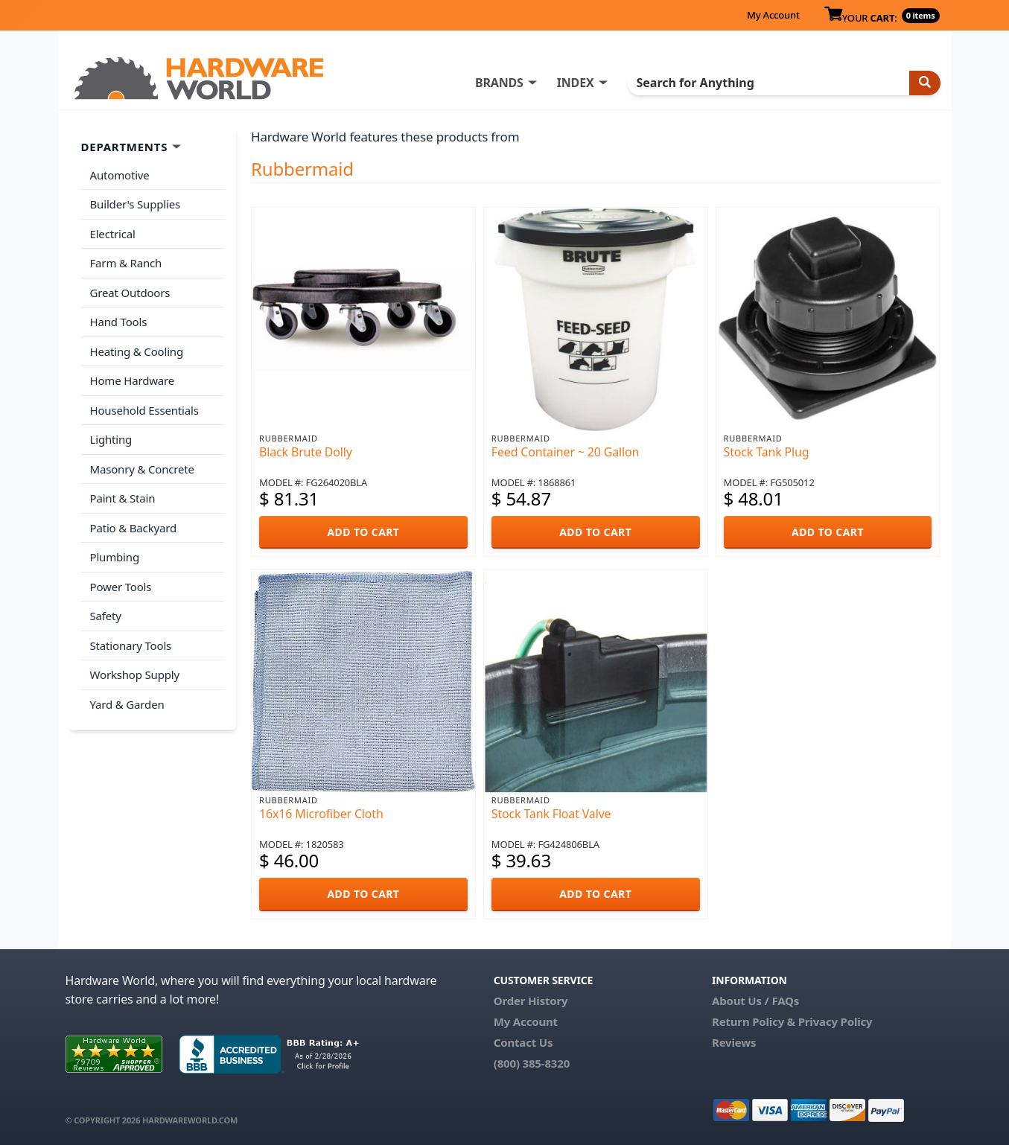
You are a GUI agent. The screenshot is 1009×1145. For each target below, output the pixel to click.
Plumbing (114, 556)
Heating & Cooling (137, 351)
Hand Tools (118, 321)
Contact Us (523, 1042)
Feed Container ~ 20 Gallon (565, 452)
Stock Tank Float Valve (551, 814)
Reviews (734, 1042)
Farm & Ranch (126, 262)
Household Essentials (144, 410)
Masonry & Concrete (142, 469)
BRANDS (499, 82)
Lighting (111, 439)
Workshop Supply (135, 674)
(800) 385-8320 (532, 1063)
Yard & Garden (127, 704)
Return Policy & (753, 1021)
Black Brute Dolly (305, 452)
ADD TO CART (363, 532)
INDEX (575, 82)
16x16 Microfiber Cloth (321, 814)
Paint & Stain (123, 498)
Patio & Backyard (133, 527)
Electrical (113, 233)
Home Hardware (132, 380)
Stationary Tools (131, 645)
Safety (105, 615)
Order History (531, 1000)
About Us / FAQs (755, 1000)
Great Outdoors (130, 292)
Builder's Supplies (135, 204)
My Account (773, 15)
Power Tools (121, 586)
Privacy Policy (835, 1021)
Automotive (120, 175)
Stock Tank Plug (766, 452)
